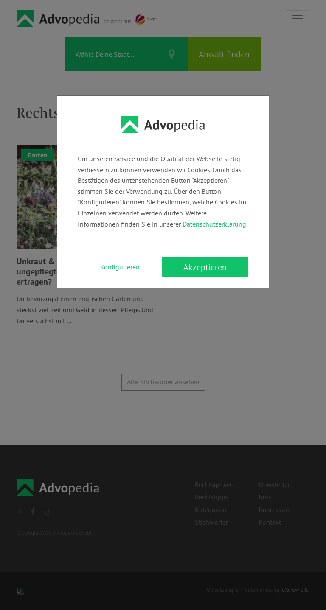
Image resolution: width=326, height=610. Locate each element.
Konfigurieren (120, 267)
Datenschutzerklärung (214, 224)
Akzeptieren (205, 267)
